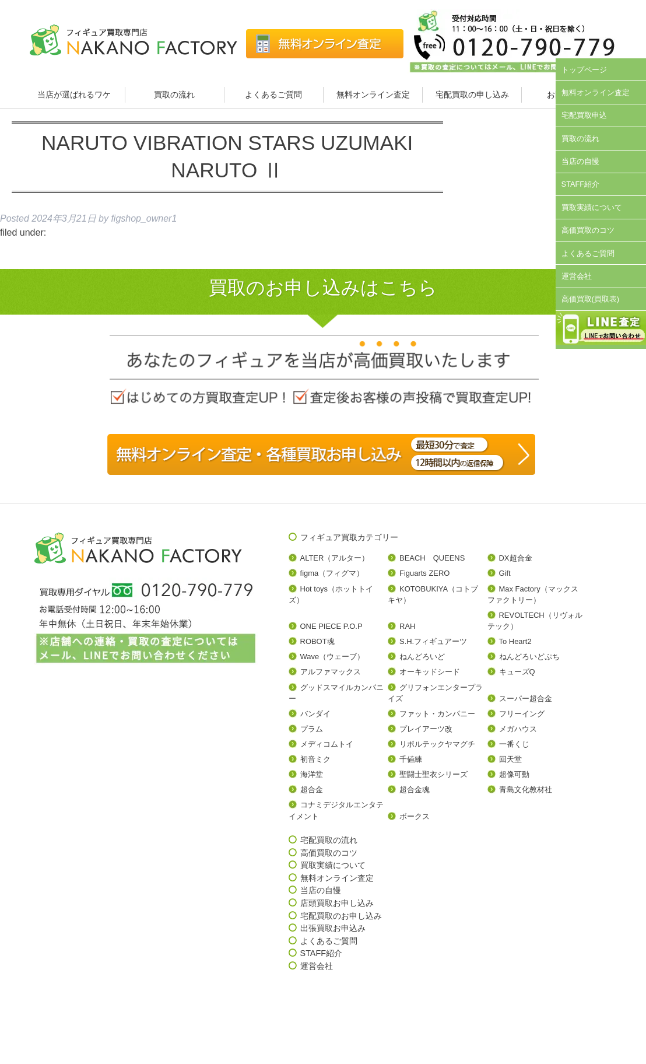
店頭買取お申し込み (337, 903)
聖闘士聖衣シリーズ (433, 774)
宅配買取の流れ (328, 840)
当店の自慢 (580, 161)
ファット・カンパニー (437, 713)
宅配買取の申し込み (472, 94)
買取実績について (591, 207)
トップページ (584, 69)
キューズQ (517, 671)
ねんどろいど (422, 656)
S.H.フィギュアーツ (433, 641)
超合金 (311, 789)
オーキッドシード (429, 671)
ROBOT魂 (317, 641)
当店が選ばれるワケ (75, 94)
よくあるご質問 (273, 94)
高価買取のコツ (588, 230)
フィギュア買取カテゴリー (349, 537)
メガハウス (518, 728)
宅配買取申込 (584, 115)
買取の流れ (174, 94)
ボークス (414, 816)
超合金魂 (414, 789)
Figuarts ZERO (424, 573)
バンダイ (315, 713)
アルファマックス (330, 671)
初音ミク (315, 759)
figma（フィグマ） (332, 573)
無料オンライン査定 (373, 94)
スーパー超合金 (525, 698)
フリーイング (522, 713)
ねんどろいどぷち (529, 656)
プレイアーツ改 (425, 728)
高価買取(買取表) (590, 299)
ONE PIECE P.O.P (331, 626)
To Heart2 (515, 641)
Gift (505, 573)
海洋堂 (311, 774)
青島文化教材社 (525, 789)
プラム (311, 728)
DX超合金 (515, 558)
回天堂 (510, 759)
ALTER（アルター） (335, 558)
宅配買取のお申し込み (341, 916)
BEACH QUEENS (432, 558)
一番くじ (514, 744)
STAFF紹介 (580, 184)
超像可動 (514, 774)
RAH (407, 626)
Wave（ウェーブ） (332, 656)
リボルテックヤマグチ (437, 744)
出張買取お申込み (333, 928)
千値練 (410, 759)
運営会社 (576, 276)
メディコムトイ (326, 744)
